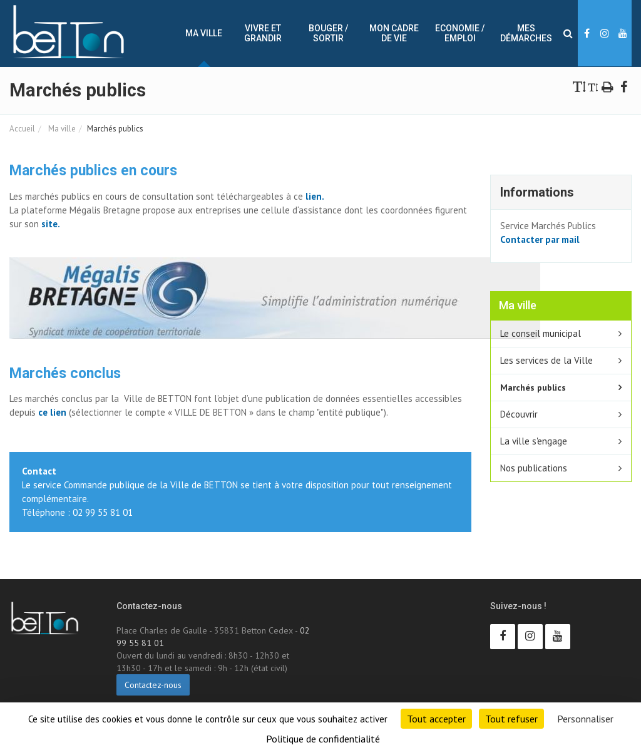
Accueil (22, 128)
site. (49, 224)
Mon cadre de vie (394, 33)
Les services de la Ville (546, 360)
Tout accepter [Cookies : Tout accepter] (436, 718)
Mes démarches (526, 33)
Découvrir (519, 414)
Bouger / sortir (328, 33)
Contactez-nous (153, 685)
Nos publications (533, 468)
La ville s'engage (533, 441)
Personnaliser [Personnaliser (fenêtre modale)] (585, 718)
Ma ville (203, 33)
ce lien (52, 412)
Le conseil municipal (540, 333)
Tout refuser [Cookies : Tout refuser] (511, 718)
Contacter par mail (540, 239)
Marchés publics (533, 387)
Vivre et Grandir (263, 33)
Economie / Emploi (460, 33)
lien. (314, 196)
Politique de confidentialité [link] (323, 738)
